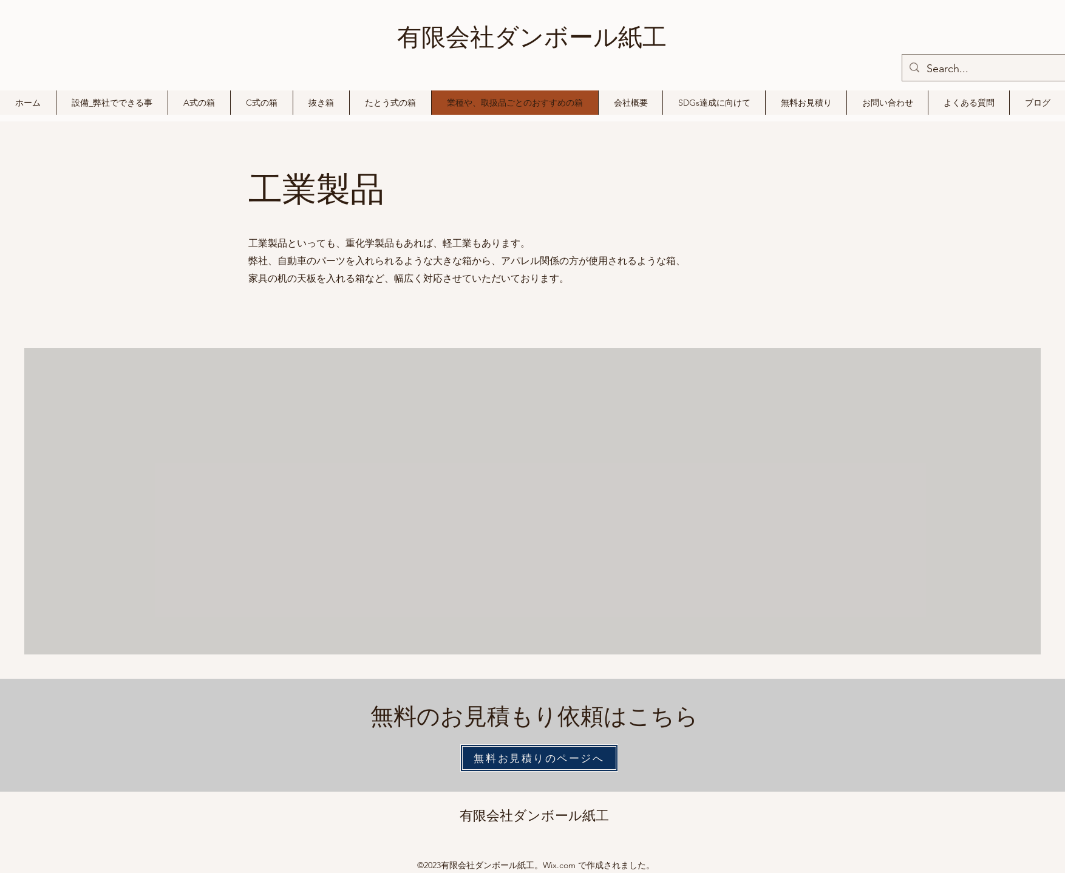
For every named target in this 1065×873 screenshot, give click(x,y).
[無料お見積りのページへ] (539, 758)
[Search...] (994, 69)
